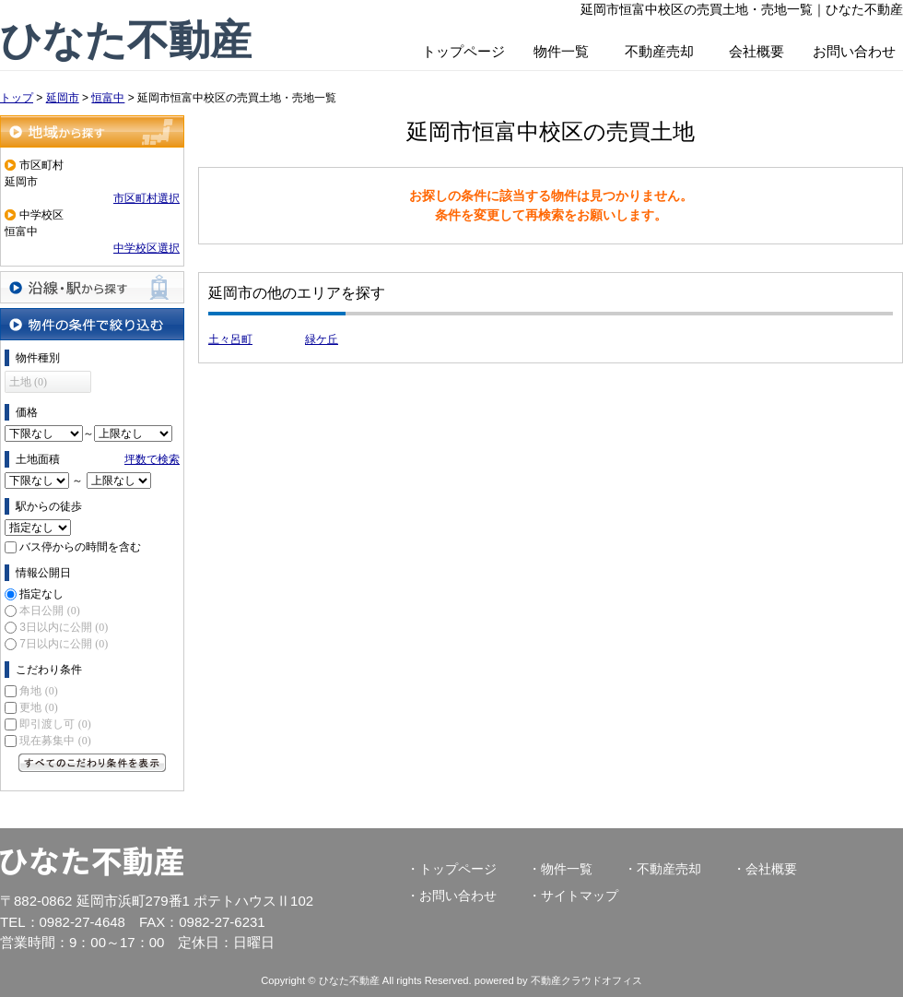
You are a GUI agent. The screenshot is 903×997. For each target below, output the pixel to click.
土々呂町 (230, 339)
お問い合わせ (854, 51)
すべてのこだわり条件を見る (92, 763)
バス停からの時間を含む (80, 546)
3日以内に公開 (63, 627)
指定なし (41, 594)
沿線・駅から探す (92, 287)
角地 (38, 690)
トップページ (463, 51)
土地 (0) (28, 381)
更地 (38, 707)
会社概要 (756, 51)
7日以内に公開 (63, 643)
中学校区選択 (146, 248)
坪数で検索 (152, 459)
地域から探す (92, 131)
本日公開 (49, 610)
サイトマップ (579, 895)
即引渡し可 (54, 724)
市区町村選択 (146, 198)
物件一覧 (561, 51)
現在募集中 (54, 740)
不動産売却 (659, 51)
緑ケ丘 (321, 339)
